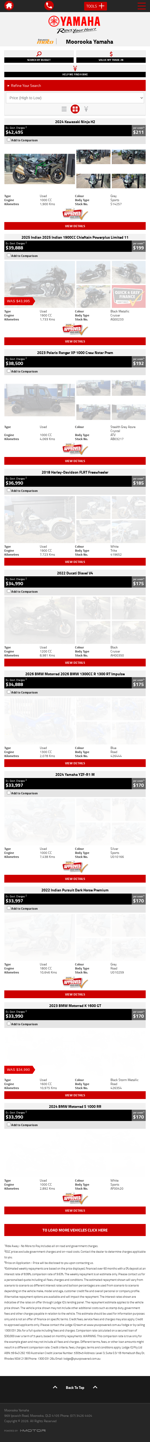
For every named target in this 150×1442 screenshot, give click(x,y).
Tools (95, 6)
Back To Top (75, 1387)
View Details (75, 225)
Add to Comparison (24, 140)
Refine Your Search (24, 85)
